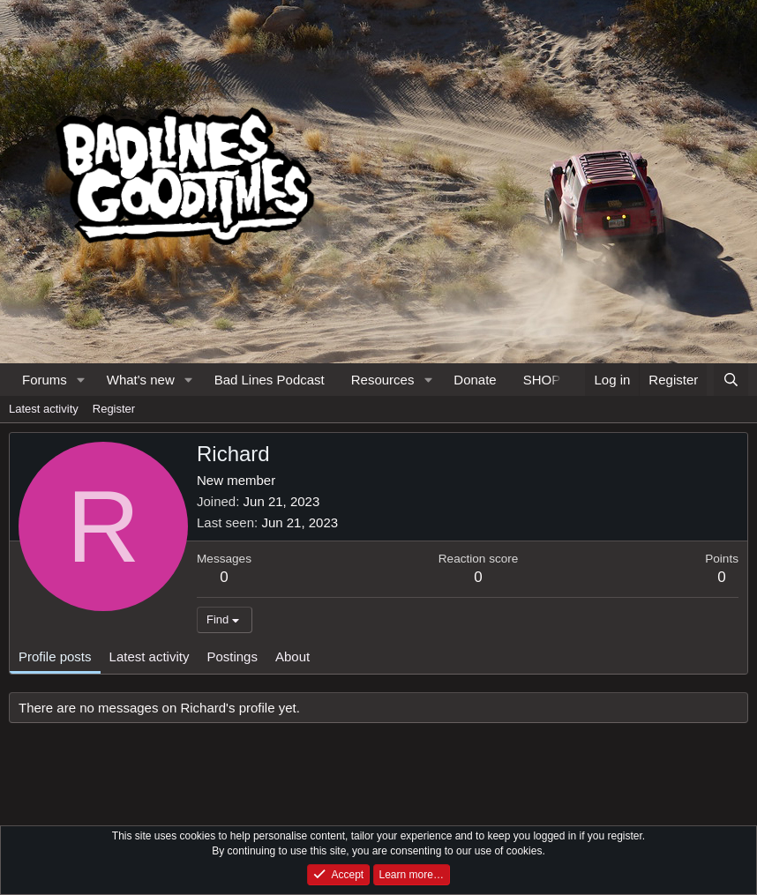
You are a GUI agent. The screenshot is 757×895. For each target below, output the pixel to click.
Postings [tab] (232, 656)
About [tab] (292, 656)
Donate (474, 379)
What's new (141, 379)
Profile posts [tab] (55, 656)
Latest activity (44, 408)
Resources (383, 379)
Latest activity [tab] (149, 656)
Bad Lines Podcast (269, 379)
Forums (44, 379)
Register (114, 408)
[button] (81, 379)
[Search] (731, 379)
